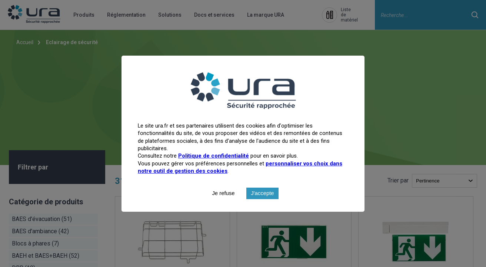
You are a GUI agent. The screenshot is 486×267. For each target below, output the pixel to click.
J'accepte (262, 209)
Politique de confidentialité (213, 171)
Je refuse (223, 209)
